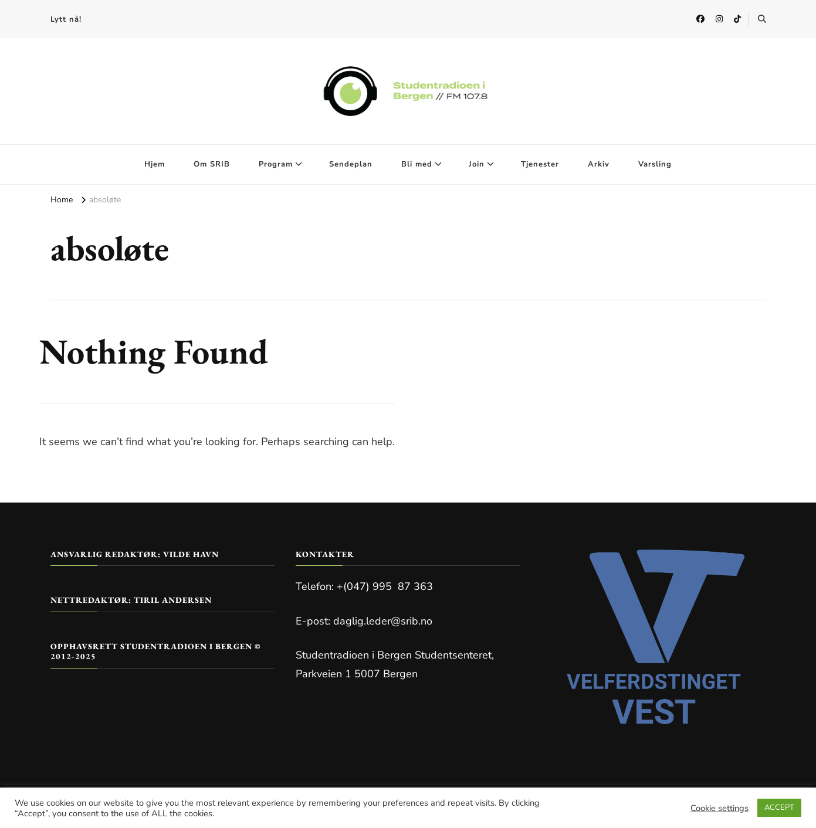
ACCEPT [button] (779, 807)
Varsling (655, 164)
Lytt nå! (66, 19)
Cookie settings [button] (719, 808)
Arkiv (599, 164)
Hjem (154, 164)
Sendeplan (351, 164)
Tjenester (540, 164)
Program (276, 164)
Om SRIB (212, 164)
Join (477, 164)
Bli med (416, 164)
